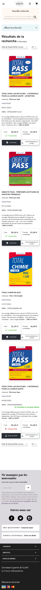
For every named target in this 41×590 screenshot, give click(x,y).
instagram (29, 518)
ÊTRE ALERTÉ (11, 435)
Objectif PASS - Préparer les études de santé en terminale (20, 193)
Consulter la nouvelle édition (26, 407)
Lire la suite (24, 125)
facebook (11, 518)
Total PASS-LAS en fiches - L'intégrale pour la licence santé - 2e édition (20, 94)
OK (28, 487)
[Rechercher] (20, 16)
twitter (20, 518)
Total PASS (6, 103)
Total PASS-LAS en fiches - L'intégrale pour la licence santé (20, 387)
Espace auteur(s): (19, 535)
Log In (30, 4)
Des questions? (18, 528)
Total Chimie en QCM (11, 292)
